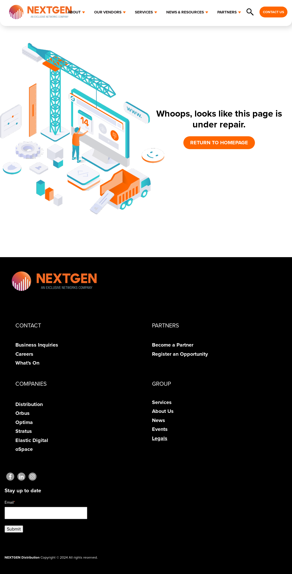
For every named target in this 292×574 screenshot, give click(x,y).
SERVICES (144, 12)
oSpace (24, 449)
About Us (163, 411)
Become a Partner (172, 345)
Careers (24, 354)
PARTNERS (227, 12)
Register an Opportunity (180, 354)
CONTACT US (273, 12)
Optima (24, 422)
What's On (27, 363)
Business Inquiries (36, 345)
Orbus (22, 413)
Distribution (29, 404)
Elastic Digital (31, 440)
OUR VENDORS (107, 12)
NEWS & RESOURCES (185, 12)
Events (160, 429)
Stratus (23, 431)
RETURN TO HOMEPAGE (219, 142)
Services (162, 402)
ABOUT (74, 12)
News (158, 420)
